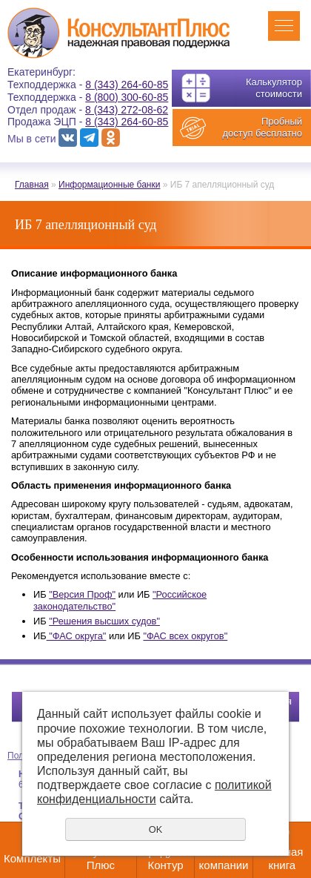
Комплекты (32, 858)
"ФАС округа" (77, 635)
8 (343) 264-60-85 (126, 84)
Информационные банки (109, 184)
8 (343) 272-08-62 (126, 110)
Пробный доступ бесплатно (262, 127)
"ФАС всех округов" (185, 635)
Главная (32, 184)
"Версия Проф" (82, 594)
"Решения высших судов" (104, 621)
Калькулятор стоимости (274, 87)
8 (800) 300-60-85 (126, 97)
